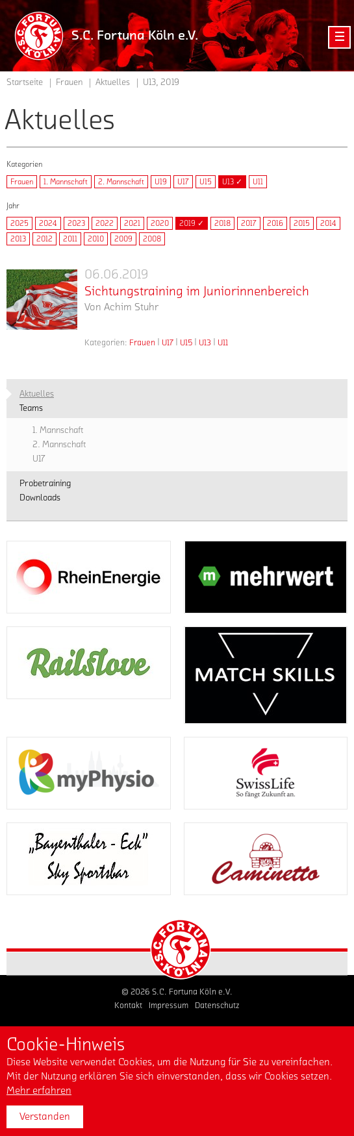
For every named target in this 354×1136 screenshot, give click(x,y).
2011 (70, 239)
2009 (123, 239)
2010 (96, 239)
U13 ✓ (232, 182)
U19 (161, 182)
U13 (205, 342)
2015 (302, 223)
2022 (104, 223)
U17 (183, 182)
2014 (328, 223)
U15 (205, 182)
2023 (76, 223)
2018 (222, 223)
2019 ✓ (191, 223)
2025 (19, 223)
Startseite (24, 82)
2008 (152, 239)
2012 (44, 239)
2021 (132, 223)
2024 (48, 223)
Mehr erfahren (38, 1090)
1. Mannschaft (66, 182)
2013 (18, 239)
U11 (258, 182)
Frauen (21, 182)
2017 (249, 223)
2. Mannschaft (121, 182)
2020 (160, 223)
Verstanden (44, 1116)
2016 (275, 223)
